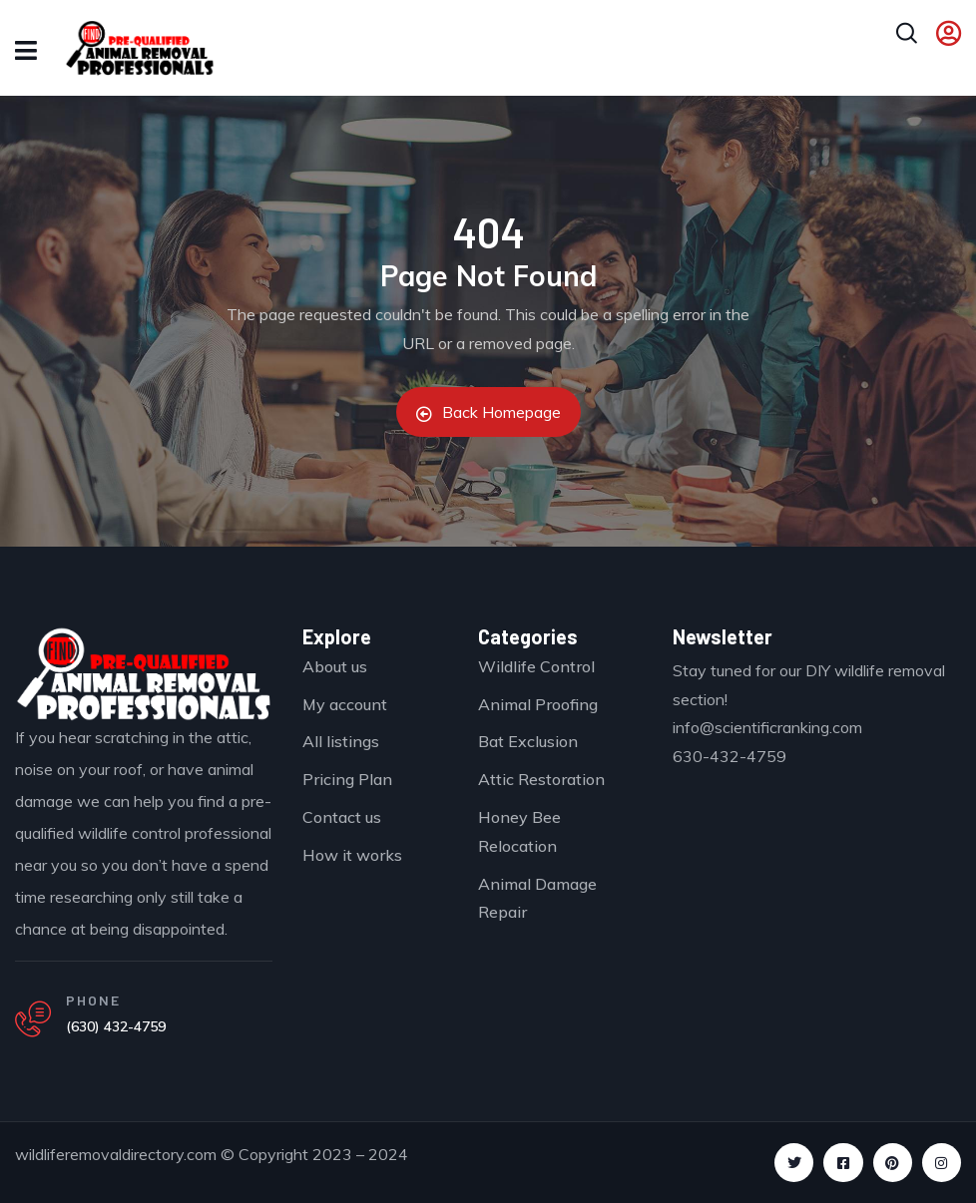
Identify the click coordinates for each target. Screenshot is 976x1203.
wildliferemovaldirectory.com (116, 1154)
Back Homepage (488, 412)
